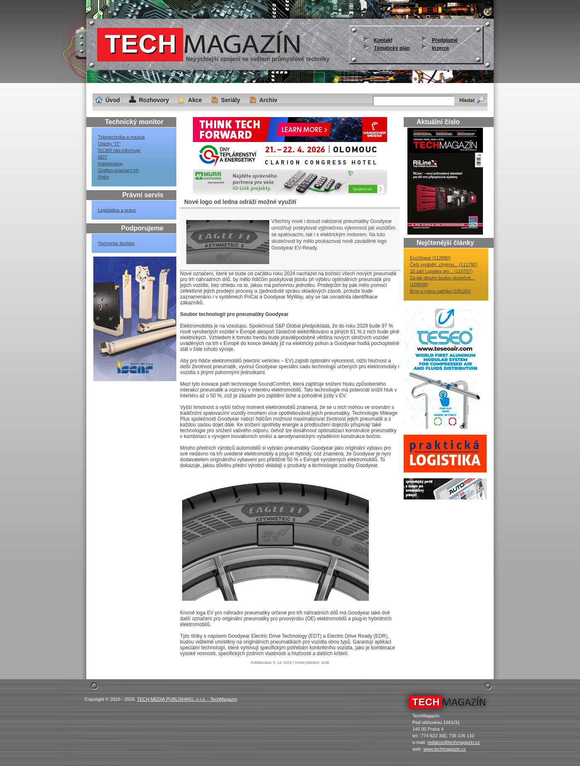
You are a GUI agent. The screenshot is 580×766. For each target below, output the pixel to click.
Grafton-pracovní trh (118, 170)
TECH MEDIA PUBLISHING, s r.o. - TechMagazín (187, 699)
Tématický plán (392, 48)
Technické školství (116, 243)
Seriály (230, 100)
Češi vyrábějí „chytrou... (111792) (444, 264)
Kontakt (383, 40)
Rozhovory (154, 100)
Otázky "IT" (109, 143)
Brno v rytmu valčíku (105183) (440, 291)
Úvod (112, 100)
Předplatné (445, 40)
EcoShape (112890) (430, 257)
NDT (102, 156)
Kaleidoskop (110, 163)
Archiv (268, 100)
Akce (195, 100)
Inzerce (440, 48)
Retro (103, 176)
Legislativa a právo (117, 210)
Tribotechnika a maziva (121, 137)
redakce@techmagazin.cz (453, 742)
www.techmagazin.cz (444, 748)
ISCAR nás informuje (119, 150)
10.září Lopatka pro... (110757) (441, 271)
